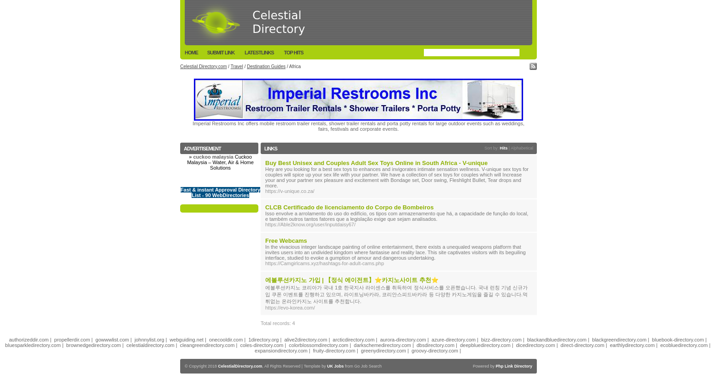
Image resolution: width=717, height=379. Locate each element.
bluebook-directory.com (678, 339)
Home (191, 52)
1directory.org (263, 339)
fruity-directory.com (334, 350)
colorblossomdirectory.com (318, 345)
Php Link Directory (514, 366)
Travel (236, 66)
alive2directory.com (305, 339)
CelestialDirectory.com (240, 366)
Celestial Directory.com (203, 66)
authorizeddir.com (29, 339)
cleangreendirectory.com (207, 345)
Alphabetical (522, 148)
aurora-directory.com (403, 339)
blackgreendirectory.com (619, 339)
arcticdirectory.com (354, 339)
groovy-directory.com (435, 350)
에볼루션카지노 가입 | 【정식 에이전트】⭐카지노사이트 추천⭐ (352, 280)
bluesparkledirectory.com (32, 345)
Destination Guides (266, 66)
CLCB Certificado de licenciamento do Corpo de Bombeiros (349, 207)
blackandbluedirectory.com (557, 339)
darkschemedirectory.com (382, 345)
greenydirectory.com (383, 350)
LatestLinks (259, 52)
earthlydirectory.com (632, 345)
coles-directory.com (262, 345)
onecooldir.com (226, 339)
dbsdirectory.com (436, 345)
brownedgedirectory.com (93, 345)
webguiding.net (186, 339)
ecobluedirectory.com (684, 345)
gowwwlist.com (112, 339)
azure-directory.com (454, 339)
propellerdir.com (72, 339)
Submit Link (221, 52)
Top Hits (293, 52)
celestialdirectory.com (151, 345)
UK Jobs (335, 366)
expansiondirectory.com (281, 350)
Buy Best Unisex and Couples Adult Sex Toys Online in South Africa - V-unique (376, 163)
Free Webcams (286, 240)
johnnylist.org (149, 339)
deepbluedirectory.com (485, 345)
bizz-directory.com (501, 339)
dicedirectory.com (535, 345)
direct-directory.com (583, 345)
